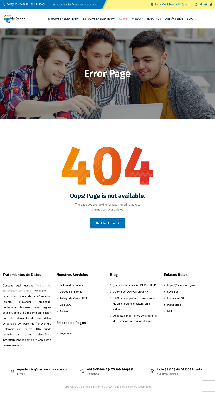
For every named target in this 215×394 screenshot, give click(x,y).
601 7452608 (38, 4)
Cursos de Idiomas (71, 291)
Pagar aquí (66, 333)
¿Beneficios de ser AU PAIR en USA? (135, 285)
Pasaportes (174, 304)
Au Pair (64, 311)
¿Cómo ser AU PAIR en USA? (130, 291)
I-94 (169, 311)
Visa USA (65, 304)
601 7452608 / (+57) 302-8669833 (110, 369)
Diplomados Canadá (72, 285)
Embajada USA (176, 298)
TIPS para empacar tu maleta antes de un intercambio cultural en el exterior (134, 304)
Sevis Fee (173, 291)
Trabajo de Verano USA (73, 298)
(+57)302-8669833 (17, 4)
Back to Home (107, 223)
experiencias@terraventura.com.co (42, 369)
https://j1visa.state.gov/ (181, 285)
